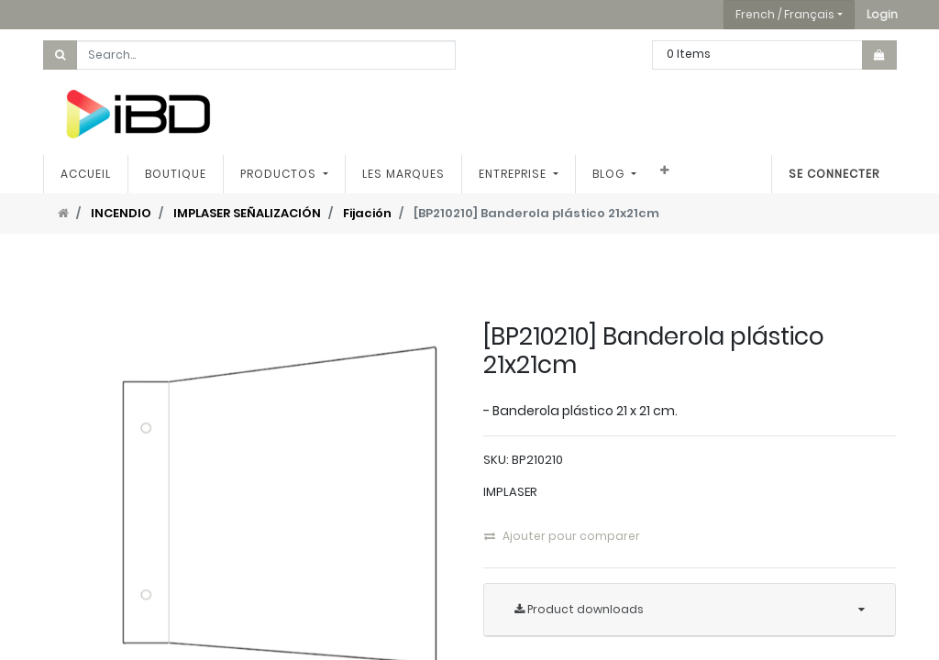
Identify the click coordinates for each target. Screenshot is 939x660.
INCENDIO (121, 213)
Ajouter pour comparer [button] (562, 536)
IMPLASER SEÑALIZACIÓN (247, 213)
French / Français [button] (784, 14)
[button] (882, 14)
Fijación (367, 213)
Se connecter (834, 174)
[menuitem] (85, 174)
